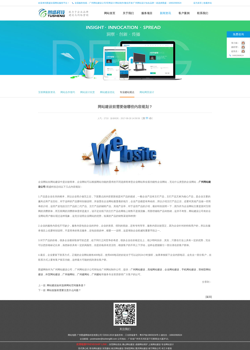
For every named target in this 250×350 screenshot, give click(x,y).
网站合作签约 (67, 92)
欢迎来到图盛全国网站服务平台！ (53, 3)
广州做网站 (68, 274)
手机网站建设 (189, 269)
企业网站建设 (172, 269)
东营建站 (106, 348)
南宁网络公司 (154, 348)
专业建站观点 (127, 92)
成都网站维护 (141, 344)
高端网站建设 (155, 269)
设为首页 (197, 3)
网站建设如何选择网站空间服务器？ (66, 285)
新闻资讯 (165, 13)
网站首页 (109, 13)
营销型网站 (129, 348)
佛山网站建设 (128, 344)
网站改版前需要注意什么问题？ (64, 290)
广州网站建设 (138, 269)
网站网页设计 (147, 92)
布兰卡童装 (166, 348)
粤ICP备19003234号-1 (150, 335)
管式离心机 (83, 348)
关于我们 (128, 13)
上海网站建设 (154, 344)
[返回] (209, 296)
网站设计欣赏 (87, 92)
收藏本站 (207, 3)
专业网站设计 (167, 344)
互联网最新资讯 (46, 92)
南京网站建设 (117, 348)
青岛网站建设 (95, 348)
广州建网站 (83, 274)
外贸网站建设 (52, 274)
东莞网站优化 (115, 344)
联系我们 (202, 13)
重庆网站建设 (141, 348)
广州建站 (96, 274)
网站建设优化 (107, 92)
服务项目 (146, 13)
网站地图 (72, 335)
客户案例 (184, 13)
